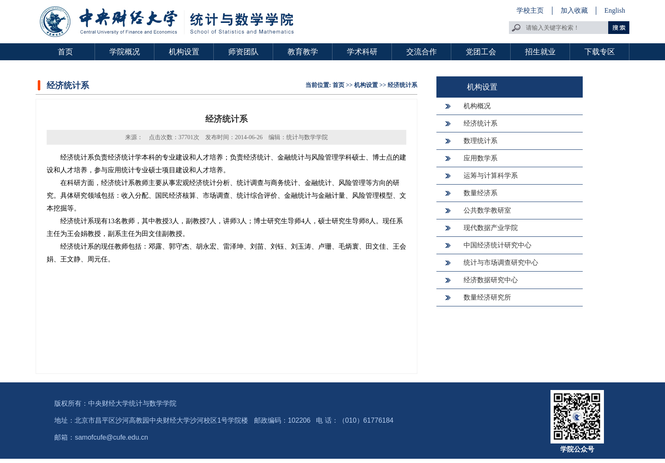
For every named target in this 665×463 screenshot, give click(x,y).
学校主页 (530, 10)
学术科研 (362, 52)
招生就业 (540, 52)
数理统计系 (480, 140)
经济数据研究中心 (491, 279)
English (614, 10)
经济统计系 (402, 85)
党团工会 (481, 52)
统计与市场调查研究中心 (501, 262)
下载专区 (599, 52)
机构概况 (477, 105)
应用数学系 (480, 158)
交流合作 (421, 52)
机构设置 (184, 52)
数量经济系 (480, 192)
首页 (65, 52)
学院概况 (124, 52)
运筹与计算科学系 (491, 175)
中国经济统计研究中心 (497, 245)
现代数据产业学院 (491, 227)
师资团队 (243, 52)
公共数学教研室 (487, 210)
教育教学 (303, 52)
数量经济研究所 (487, 297)
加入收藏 (575, 10)
